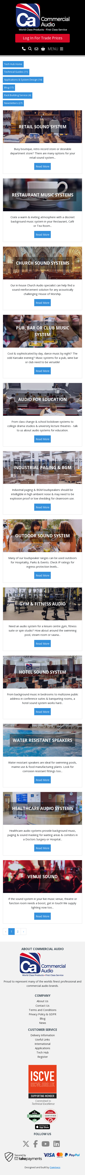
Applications (42, 1048)
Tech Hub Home (13, 64)
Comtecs (55, 1167)
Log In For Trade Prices (42, 37)
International (42, 1044)
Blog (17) (9, 87)
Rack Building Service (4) (17, 95)
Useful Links (42, 1039)
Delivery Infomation (42, 1035)
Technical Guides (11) (16, 71)
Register (42, 1057)
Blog (43, 1018)
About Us (42, 1001)
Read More (42, 166)
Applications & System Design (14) (23, 79)
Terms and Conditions (42, 1010)
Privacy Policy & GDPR (42, 1014)
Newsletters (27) (13, 103)
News (42, 1023)
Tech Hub (42, 1052)
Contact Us (42, 1005)
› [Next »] (23, 931)
